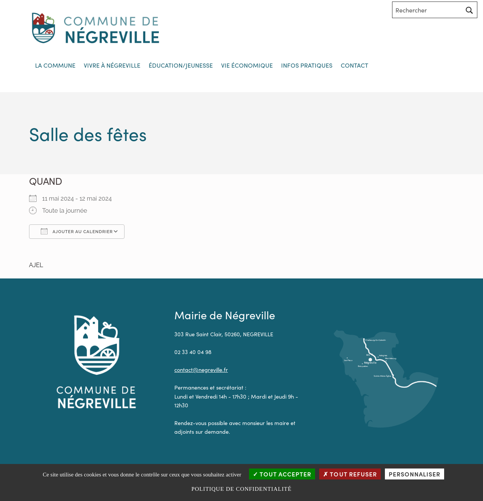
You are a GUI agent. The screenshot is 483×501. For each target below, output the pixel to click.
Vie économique (247, 65)
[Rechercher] (469, 10)
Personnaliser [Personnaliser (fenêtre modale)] (414, 474)
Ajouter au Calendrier (77, 231)
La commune (55, 65)
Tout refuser (350, 474)
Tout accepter (282, 474)
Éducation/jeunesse (181, 65)
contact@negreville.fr (201, 369)
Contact (354, 65)
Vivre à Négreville (112, 65)
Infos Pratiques (306, 65)
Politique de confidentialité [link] (241, 489)
